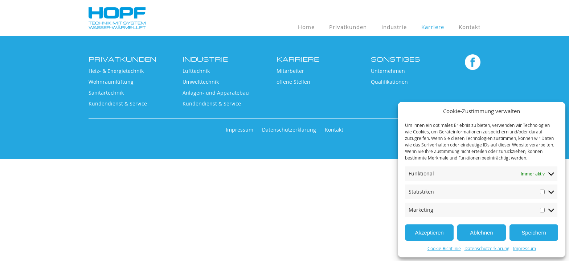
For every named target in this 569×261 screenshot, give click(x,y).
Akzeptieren (429, 232)
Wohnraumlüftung (111, 81)
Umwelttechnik (201, 81)
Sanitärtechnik (106, 92)
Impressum (524, 248)
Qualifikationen (389, 81)
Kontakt (469, 26)
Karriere (432, 26)
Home (306, 26)
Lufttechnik (196, 70)
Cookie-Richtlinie (444, 248)
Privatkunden (348, 26)
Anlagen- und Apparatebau (216, 92)
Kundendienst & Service (118, 103)
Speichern (533, 232)
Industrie (394, 26)
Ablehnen (481, 232)
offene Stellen (293, 81)
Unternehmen (388, 70)
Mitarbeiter (290, 70)
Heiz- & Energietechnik (116, 70)
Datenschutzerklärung (486, 248)
